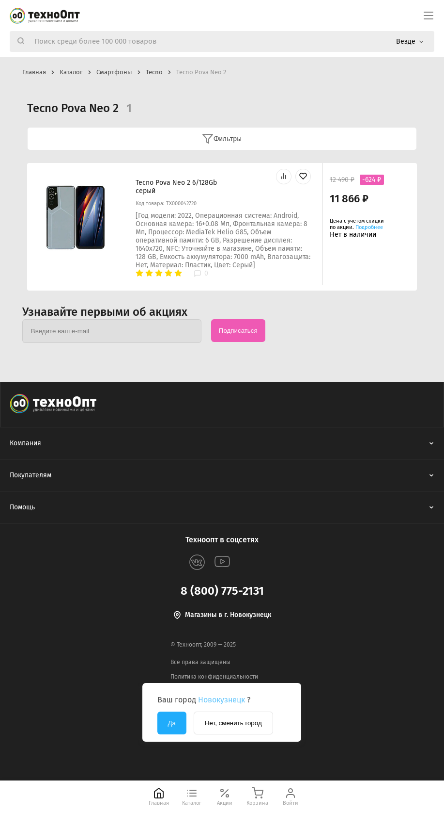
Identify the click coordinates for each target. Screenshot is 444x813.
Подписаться (238, 330)
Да (172, 723)
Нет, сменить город (233, 723)
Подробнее (369, 227)
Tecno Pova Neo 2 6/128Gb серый (176, 187)
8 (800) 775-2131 (222, 591)
